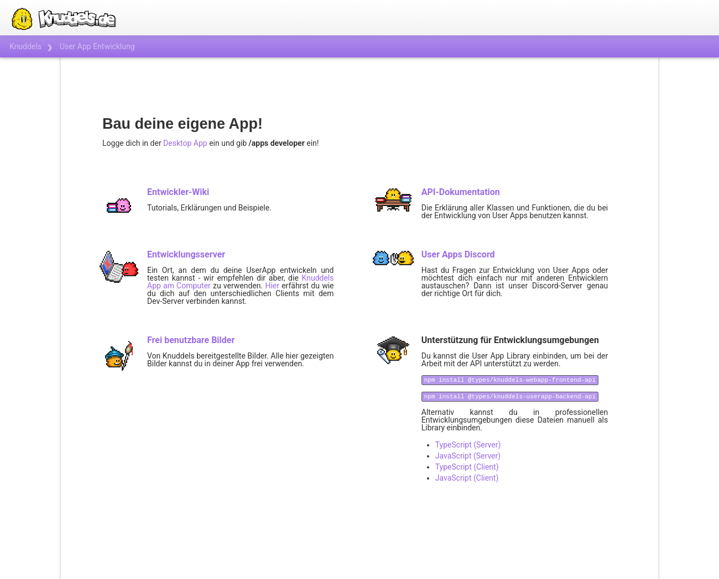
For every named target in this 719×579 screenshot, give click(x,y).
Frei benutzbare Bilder (191, 340)
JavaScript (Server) (468, 455)
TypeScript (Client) (467, 466)
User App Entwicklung (97, 46)
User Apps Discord (458, 254)
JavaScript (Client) (467, 477)
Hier (272, 285)
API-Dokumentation (460, 192)
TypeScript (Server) (468, 444)
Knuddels (25, 46)
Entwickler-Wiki (178, 192)
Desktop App (185, 143)
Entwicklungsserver (186, 254)
